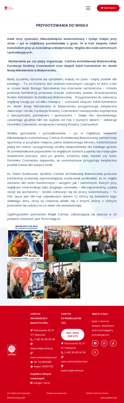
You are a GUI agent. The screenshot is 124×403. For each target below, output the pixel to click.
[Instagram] (104, 343)
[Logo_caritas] (8, 8)
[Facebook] (95, 343)
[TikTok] (113, 343)
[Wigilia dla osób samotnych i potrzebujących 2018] (25, 244)
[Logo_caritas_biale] (11, 350)
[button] (88, 8)
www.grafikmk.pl (108, 397)
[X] (95, 352)
